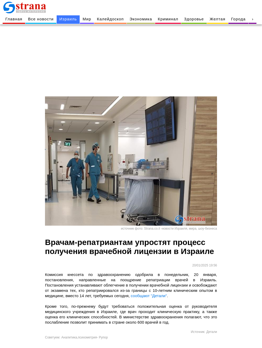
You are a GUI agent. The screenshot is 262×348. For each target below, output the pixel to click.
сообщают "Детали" (148, 295)
